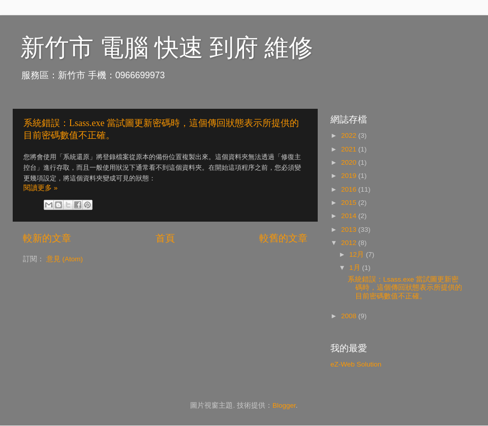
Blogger (284, 405)
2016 (349, 189)
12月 (357, 254)
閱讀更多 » (40, 188)
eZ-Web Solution (355, 364)
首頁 (165, 238)
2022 (349, 135)
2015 (349, 202)
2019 (349, 175)
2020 (349, 162)
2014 (349, 216)
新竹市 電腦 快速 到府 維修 (166, 47)
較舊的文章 (283, 238)
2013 (349, 229)
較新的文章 (47, 238)
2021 (349, 149)
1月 (355, 267)
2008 (349, 316)
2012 (349, 243)
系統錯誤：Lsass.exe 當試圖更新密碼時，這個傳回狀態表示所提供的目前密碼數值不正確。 (405, 287)
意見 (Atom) (64, 259)
